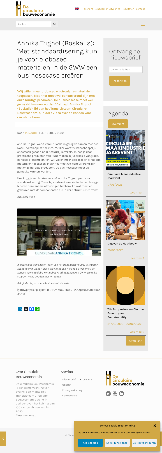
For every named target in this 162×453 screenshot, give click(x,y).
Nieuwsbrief (69, 379)
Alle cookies (90, 442)
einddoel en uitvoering (108, 8)
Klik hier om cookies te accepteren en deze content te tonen (59, 232)
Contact (66, 384)
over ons (88, 8)
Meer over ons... (26, 415)
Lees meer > (136, 192)
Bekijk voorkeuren (144, 442)
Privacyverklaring (72, 390)
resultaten (128, 8)
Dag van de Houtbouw (122, 243)
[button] (155, 425)
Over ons (87, 379)
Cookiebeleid (69, 395)
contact (140, 8)
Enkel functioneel (117, 442)
